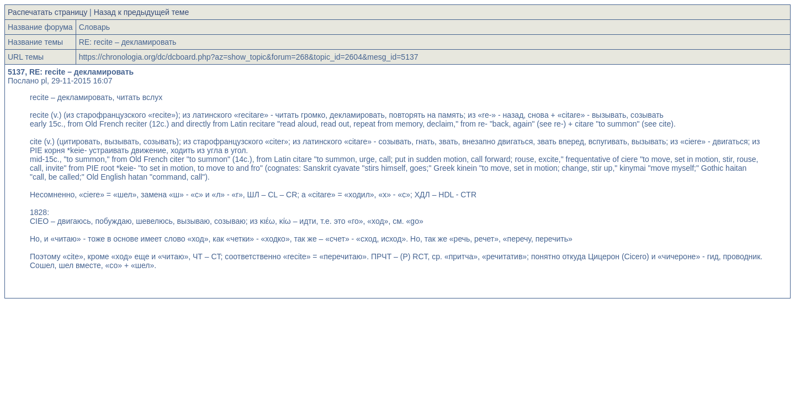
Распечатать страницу (47, 12)
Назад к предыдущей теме (141, 12)
